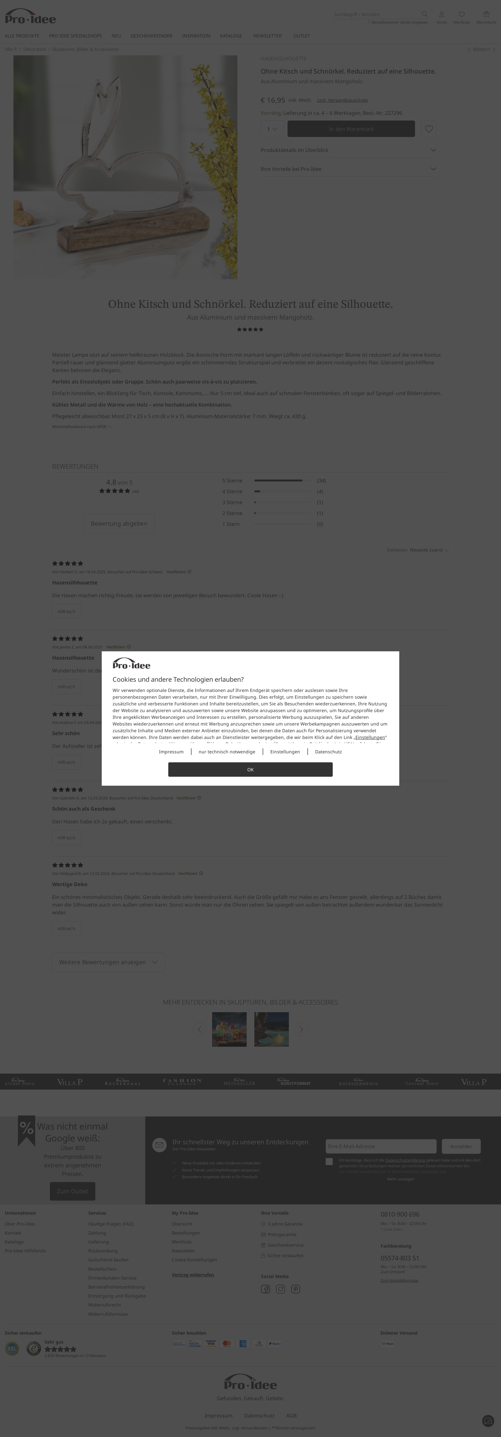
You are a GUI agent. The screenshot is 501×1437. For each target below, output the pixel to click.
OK (250, 769)
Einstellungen (370, 737)
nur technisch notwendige (227, 752)
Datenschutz (328, 752)
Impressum (171, 752)
